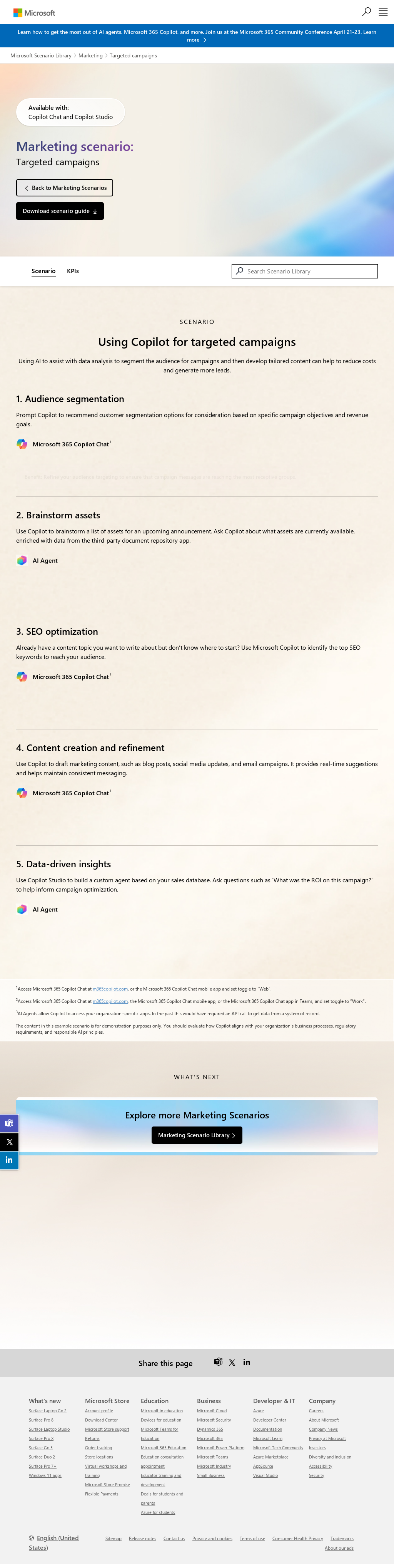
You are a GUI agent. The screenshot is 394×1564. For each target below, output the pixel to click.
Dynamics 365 (210, 1422)
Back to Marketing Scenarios (69, 187)
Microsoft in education (162, 1403)
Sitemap (113, 1531)
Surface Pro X (41, 1431)
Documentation (267, 1422)
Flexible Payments (102, 1487)
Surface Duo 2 (42, 1450)
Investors (317, 1440)
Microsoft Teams (212, 1450)
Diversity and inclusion (330, 1450)
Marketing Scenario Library (194, 1135)
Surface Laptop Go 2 (48, 1403)
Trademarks (342, 1531)
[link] (9, 1123)
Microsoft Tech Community (278, 1440)
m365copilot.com (110, 989)
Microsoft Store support (107, 1422)
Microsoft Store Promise (107, 1477)
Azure (258, 1403)
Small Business (211, 1468)
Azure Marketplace (271, 1450)
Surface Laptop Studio (49, 1422)
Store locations (99, 1450)
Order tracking (98, 1440)
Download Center (101, 1413)
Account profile (99, 1403)
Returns (92, 1431)
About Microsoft (324, 1413)
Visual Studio (265, 1468)
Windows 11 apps (45, 1468)
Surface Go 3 (41, 1440)
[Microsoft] (34, 13)
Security (316, 1468)
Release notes (142, 1531)
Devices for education (161, 1413)
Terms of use (252, 1531)
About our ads (339, 1541)
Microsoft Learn (267, 1431)
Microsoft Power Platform (220, 1440)
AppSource (263, 1459)
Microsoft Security (214, 1413)
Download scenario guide (56, 211)
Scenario (44, 271)
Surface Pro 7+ (43, 1459)
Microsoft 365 (210, 1431)
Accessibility (320, 1459)
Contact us (174, 1531)
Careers (316, 1403)
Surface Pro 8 (41, 1413)
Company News (323, 1422)
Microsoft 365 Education (163, 1440)
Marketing (90, 55)
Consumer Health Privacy (297, 1531)
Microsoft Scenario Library (41, 55)
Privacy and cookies (212, 1531)
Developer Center (269, 1413)
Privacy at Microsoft (327, 1431)
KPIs (73, 271)
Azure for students (158, 1505)
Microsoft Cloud (212, 1403)
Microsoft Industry (214, 1459)
